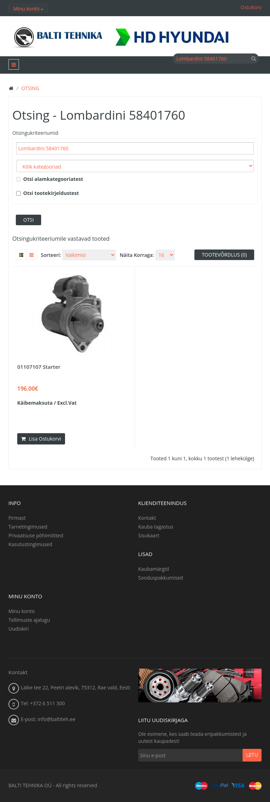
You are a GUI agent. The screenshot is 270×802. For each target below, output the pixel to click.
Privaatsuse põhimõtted (35, 535)
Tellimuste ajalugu (29, 620)
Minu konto (21, 611)
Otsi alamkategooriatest (49, 179)
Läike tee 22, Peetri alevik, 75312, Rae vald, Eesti (75, 687)
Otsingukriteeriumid (35, 133)
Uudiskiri (18, 628)
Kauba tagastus (155, 526)
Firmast (17, 517)
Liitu (252, 755)
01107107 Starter (38, 367)
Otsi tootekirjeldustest (47, 193)
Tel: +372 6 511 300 (43, 703)
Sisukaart (148, 535)
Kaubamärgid (153, 569)
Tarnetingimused (27, 526)
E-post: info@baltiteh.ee (48, 719)
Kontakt (147, 517)
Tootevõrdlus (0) (224, 254)
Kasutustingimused (30, 544)
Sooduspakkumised (160, 577)
